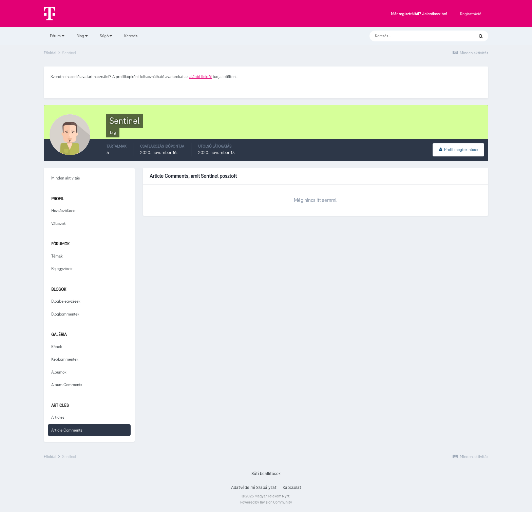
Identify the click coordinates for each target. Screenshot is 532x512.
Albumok (58, 372)
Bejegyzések (62, 268)
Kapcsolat (292, 487)
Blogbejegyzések (65, 301)
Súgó (106, 35)
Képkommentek (64, 359)
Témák (57, 256)
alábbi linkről (200, 76)
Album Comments (66, 384)
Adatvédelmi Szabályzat (254, 487)
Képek (56, 346)
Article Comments (66, 430)
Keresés (130, 35)
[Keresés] (414, 36)
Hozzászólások (63, 210)
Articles (57, 417)
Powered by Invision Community (266, 502)
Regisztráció (470, 13)
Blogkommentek (65, 314)
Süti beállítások (266, 473)
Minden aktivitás (65, 178)
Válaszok (58, 223)
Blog (82, 35)
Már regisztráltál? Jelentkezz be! (419, 14)
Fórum (57, 35)
